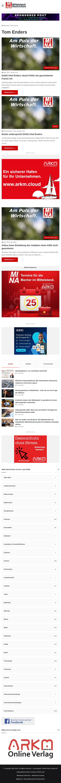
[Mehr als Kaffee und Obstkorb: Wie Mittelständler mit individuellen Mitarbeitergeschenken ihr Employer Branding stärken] (8, 423)
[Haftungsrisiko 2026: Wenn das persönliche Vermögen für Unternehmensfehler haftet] (8, 413)
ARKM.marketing (30, 153)
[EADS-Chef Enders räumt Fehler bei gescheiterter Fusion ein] (30, 54)
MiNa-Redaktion (8, 131)
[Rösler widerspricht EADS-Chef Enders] (30, 112)
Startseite (5, 25)
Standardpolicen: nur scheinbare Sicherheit (31, 371)
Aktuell (10, 364)
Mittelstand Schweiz (38, 775)
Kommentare (48, 364)
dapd (4, 72)
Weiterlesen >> (9, 92)
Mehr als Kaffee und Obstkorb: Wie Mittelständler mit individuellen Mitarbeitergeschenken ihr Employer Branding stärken (36, 422)
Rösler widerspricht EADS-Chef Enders (22, 134)
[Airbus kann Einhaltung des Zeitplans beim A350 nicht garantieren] (30, 223)
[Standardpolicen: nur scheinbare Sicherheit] (8, 374)
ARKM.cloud (40, 772)
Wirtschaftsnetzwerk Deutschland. (34, 779)
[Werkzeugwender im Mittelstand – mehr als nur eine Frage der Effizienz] (8, 393)
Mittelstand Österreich (23, 775)
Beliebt (28, 364)
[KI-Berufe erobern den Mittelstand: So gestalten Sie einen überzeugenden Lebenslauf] (8, 403)
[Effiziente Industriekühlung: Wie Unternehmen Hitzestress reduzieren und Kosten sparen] (8, 384)
